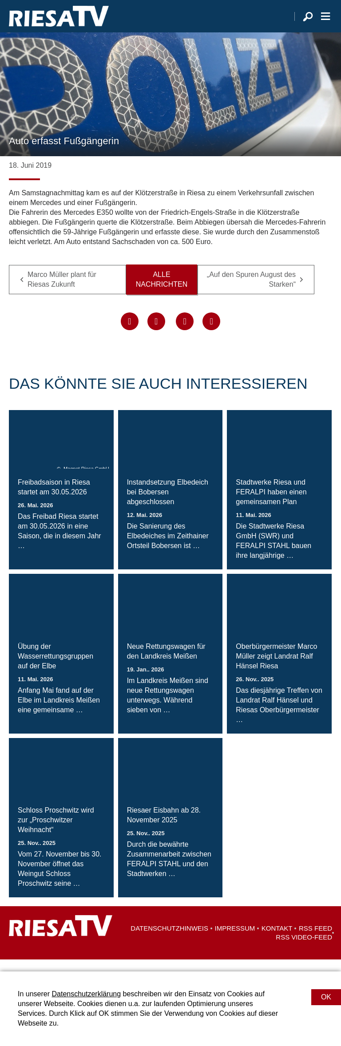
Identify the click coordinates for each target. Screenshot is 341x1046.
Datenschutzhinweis (169, 940)
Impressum (235, 940)
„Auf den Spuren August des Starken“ (251, 291)
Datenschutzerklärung (86, 994)
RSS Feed (315, 940)
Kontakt (277, 940)
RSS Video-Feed (304, 949)
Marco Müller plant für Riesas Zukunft (62, 291)
